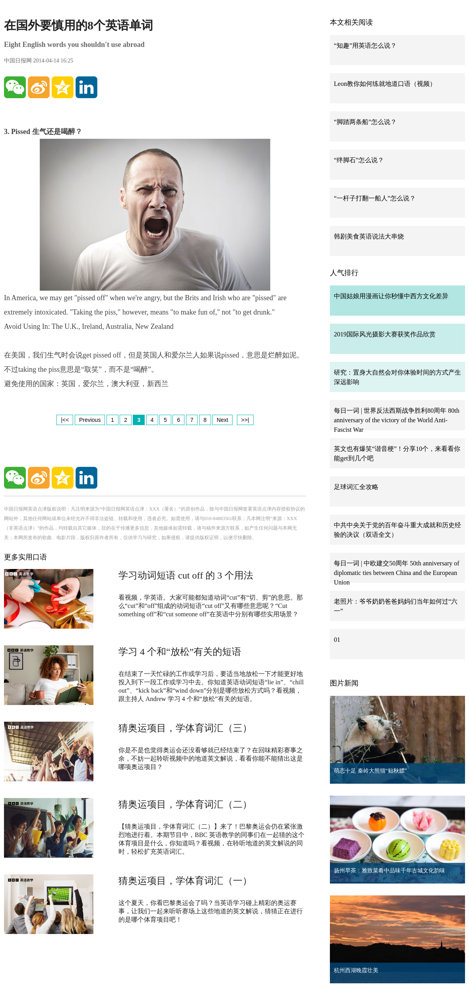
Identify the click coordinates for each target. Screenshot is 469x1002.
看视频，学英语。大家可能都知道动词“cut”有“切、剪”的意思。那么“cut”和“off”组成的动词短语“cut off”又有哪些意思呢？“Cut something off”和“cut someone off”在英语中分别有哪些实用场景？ (210, 606)
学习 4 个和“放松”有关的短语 (179, 652)
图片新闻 (344, 683)
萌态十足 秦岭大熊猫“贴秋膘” (370, 771)
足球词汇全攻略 (356, 487)
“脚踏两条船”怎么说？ (365, 121)
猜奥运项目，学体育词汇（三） (185, 728)
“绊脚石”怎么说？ (359, 160)
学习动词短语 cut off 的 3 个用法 (185, 575)
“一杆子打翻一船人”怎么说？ (375, 198)
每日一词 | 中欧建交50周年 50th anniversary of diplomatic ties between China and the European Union (396, 573)
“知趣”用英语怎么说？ (365, 45)
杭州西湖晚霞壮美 (356, 970)
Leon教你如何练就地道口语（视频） (385, 83)
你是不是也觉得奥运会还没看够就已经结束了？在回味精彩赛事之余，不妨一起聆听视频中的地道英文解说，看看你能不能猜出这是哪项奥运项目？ (210, 758)
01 (337, 639)
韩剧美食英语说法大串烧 (369, 236)
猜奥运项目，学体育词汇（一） (185, 881)
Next (222, 420)
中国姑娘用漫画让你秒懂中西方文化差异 (391, 296)
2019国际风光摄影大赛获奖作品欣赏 (385, 334)
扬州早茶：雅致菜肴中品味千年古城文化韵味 (389, 871)
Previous (90, 420)
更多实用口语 (25, 557)
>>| (245, 420)
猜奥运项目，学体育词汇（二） (185, 804)
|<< (65, 420)
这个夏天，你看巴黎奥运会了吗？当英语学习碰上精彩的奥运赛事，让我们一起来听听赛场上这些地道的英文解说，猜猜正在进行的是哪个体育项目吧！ (210, 911)
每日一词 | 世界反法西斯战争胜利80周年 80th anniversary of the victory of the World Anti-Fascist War (396, 420)
